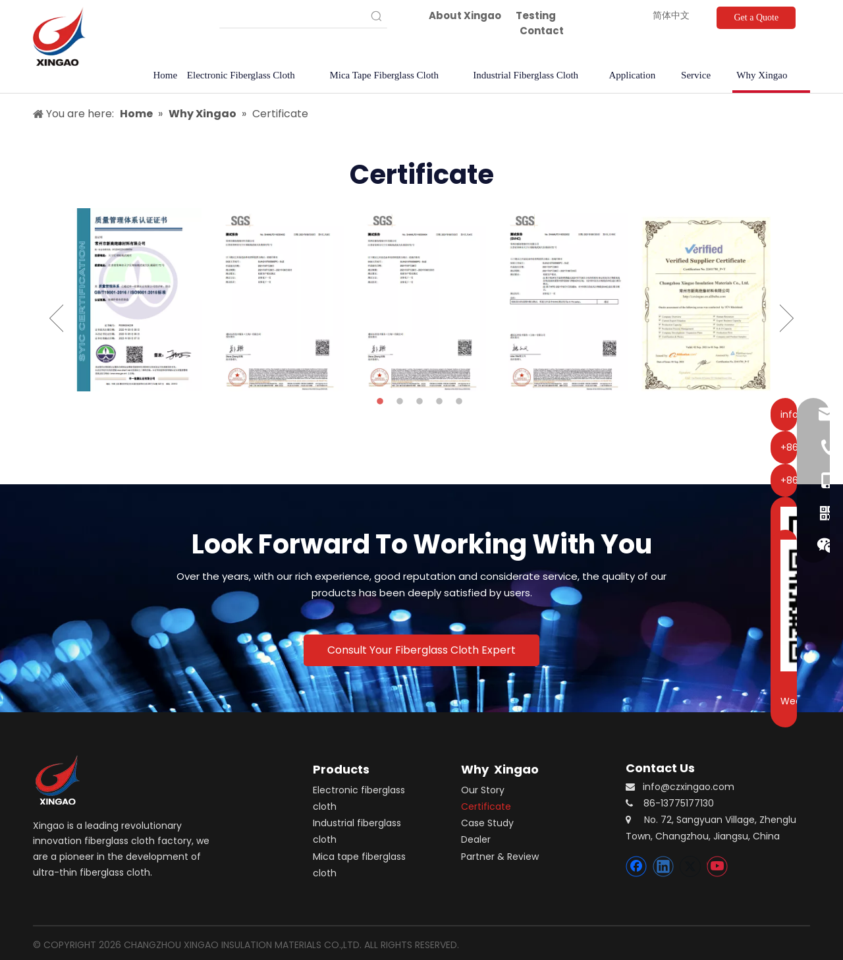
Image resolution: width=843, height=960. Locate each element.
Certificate (486, 806)
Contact (542, 31)
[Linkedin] (663, 866)
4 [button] (441, 402)
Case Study (487, 823)
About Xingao (465, 15)
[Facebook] (636, 866)
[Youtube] (717, 866)
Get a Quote (756, 17)
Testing (536, 15)
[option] (137, 299)
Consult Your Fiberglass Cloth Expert (421, 650)
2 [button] (401, 402)
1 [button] (382, 402)
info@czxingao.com (688, 786)
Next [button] (787, 318)
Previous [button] (56, 318)
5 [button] (461, 402)
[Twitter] (690, 866)
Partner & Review (500, 856)
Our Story (482, 790)
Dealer (476, 839)
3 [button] (421, 402)
